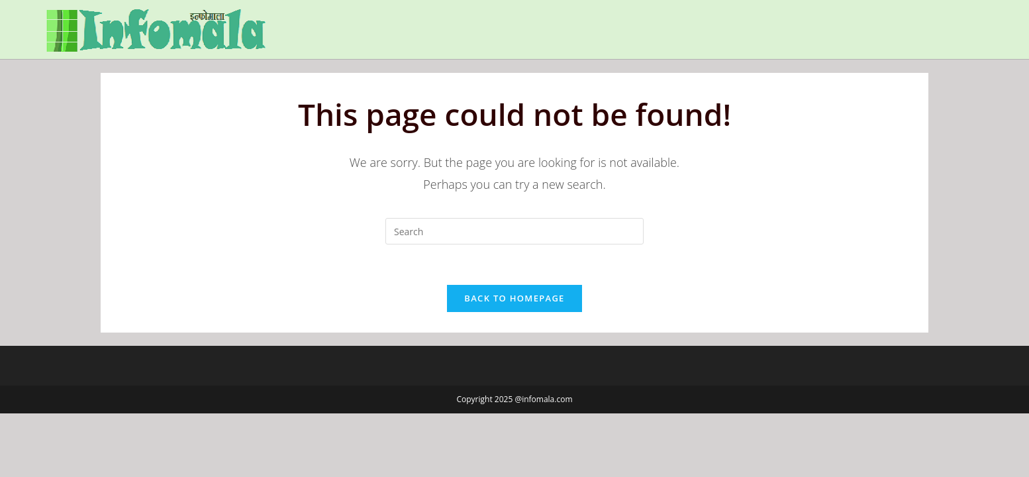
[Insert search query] (514, 231)
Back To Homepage (514, 298)
